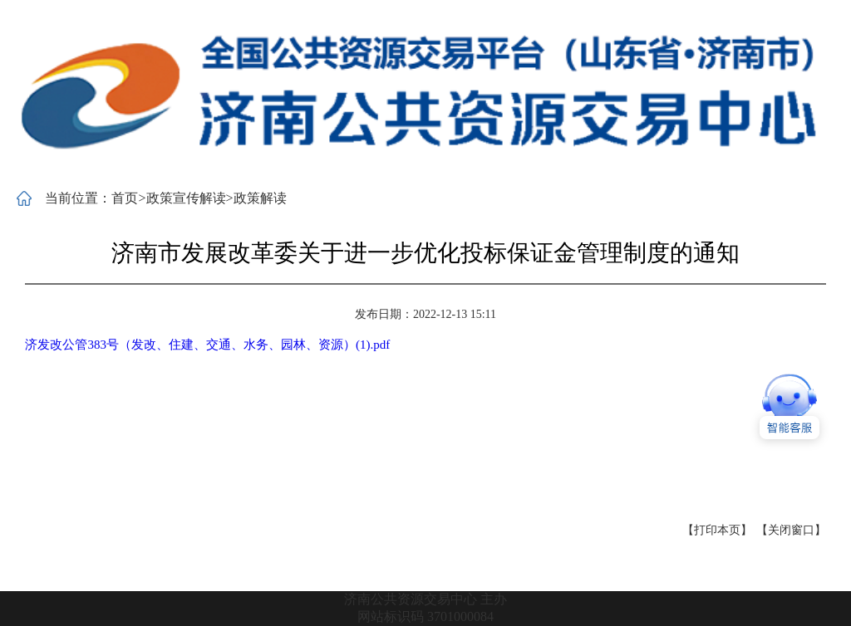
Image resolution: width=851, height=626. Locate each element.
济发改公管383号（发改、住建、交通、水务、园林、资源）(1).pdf (207, 344)
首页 (124, 198)
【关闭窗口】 (791, 530)
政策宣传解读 (186, 198)
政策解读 (260, 198)
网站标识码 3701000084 (425, 616)
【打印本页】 (717, 530)
